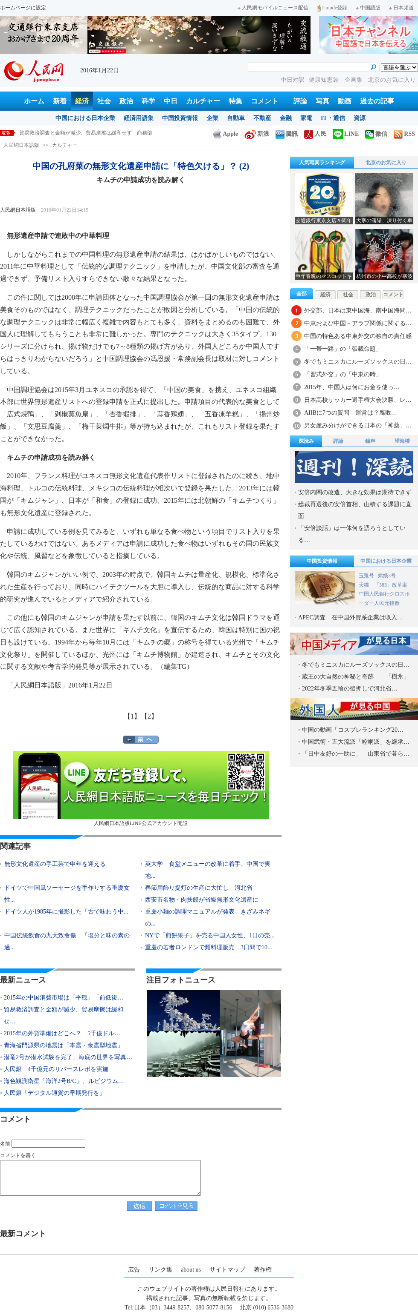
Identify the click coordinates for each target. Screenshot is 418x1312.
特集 (235, 101)
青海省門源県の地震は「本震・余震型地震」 (63, 1045)
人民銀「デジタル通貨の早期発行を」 (54, 1093)
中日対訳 (293, 80)
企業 (212, 118)
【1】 (132, 716)
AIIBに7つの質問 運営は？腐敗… (350, 413)
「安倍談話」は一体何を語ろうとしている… (352, 534)
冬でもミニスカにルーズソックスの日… (358, 361)
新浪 (256, 134)
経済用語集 (139, 118)
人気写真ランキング (322, 163)
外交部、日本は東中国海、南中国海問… (358, 310)
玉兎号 (366, 576)
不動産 (262, 118)
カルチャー (203, 101)
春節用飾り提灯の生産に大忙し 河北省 (199, 888)
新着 (60, 101)
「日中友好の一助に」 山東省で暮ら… (355, 754)
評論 (300, 101)
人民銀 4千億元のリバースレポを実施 (56, 1069)
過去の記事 (377, 101)
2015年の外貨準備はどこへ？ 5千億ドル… (62, 1033)
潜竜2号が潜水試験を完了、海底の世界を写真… (68, 1057)
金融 (286, 118)
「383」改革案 (390, 585)
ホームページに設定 (23, 8)
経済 (82, 101)
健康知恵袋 (324, 80)
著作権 (263, 1269)
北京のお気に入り (392, 80)
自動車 (236, 118)
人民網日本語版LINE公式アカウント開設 (141, 788)
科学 (148, 101)
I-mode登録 (332, 8)
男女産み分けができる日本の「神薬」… (358, 425)
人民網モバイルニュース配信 (273, 8)
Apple (225, 134)
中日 (170, 101)
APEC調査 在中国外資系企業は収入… (350, 617)
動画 (344, 101)
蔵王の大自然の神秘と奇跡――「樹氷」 (355, 676)
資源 (360, 118)
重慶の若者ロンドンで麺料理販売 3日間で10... (208, 947)
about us (191, 1269)
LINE (346, 134)
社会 (104, 101)
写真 (322, 101)
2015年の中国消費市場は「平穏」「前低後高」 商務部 (83, 133)
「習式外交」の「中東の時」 (343, 374)
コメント (264, 101)
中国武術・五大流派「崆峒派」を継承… (355, 742)
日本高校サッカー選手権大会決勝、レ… (358, 400)
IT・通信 (333, 118)
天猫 (364, 585)
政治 (126, 101)
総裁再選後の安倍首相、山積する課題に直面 (355, 510)
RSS (404, 134)
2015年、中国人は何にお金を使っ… (352, 387)
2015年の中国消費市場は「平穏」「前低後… (63, 997)
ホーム (34, 101)
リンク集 (160, 1269)
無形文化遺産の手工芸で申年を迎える (55, 864)
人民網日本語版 (21, 145)
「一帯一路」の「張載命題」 (343, 349)
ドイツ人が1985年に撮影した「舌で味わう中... (66, 911)
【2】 (149, 716)
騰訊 (287, 134)
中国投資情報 (180, 118)
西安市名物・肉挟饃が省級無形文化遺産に (201, 900)
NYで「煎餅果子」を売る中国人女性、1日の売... (210, 935)
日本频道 (401, 8)
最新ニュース (23, 980)
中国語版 (368, 8)
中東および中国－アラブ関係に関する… (358, 323)
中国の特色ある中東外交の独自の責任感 (358, 336)
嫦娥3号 (387, 576)
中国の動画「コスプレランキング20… (352, 730)
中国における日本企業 (85, 118)
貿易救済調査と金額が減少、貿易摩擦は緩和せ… (63, 1015)
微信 (376, 134)
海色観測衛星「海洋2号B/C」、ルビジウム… (64, 1081)
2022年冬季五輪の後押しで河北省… (350, 688)
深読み (306, 441)
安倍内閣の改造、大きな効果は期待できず (355, 492)
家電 (306, 118)
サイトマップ (227, 1269)
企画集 (354, 80)
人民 (315, 134)
